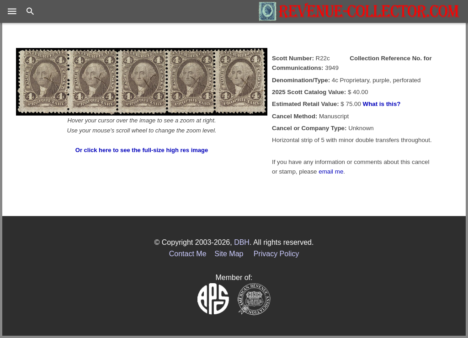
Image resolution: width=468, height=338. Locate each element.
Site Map (228, 254)
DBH (242, 242)
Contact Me (188, 254)
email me (331, 171)
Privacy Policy (276, 254)
